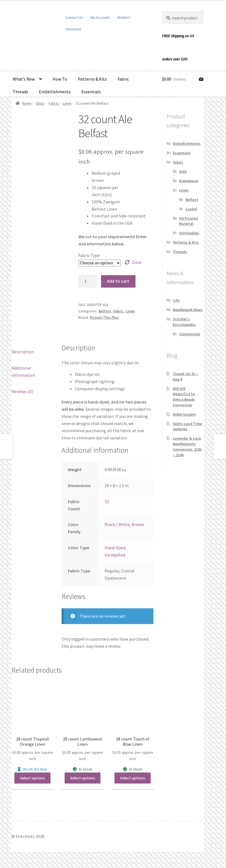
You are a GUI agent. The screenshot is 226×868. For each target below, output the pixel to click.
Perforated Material (188, 221)
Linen (67, 103)
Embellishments (55, 91)
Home (26, 103)
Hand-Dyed (115, 547)
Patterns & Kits (92, 79)
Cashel (191, 208)
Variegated (115, 555)
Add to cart (118, 281)
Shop (40, 103)
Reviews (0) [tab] (22, 391)
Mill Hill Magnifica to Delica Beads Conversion (184, 396)
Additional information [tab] (23, 371)
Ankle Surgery (184, 414)
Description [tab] (23, 351)
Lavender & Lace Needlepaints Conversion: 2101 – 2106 (187, 446)
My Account (100, 17)
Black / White (117, 524)
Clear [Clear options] (137, 262)
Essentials (91, 91)
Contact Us (74, 17)
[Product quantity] (87, 281)
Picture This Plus (104, 317)
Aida (183, 171)
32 (107, 501)
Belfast (105, 311)
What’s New (24, 79)
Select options (32, 778)
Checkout (73, 28)
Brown (138, 524)
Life (176, 300)
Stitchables (189, 232)
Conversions (189, 333)
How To (60, 79)
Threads (20, 91)
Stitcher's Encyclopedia (184, 322)
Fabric (123, 79)
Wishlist (123, 17)
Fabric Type (89, 255)
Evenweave (188, 180)
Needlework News (188, 309)
